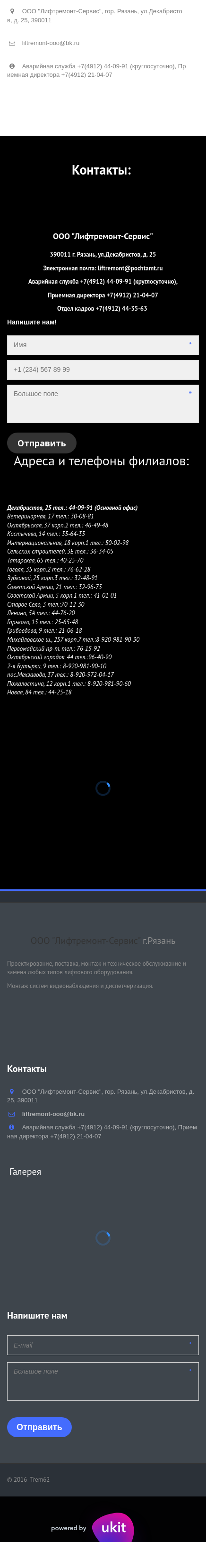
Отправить (41, 443)
